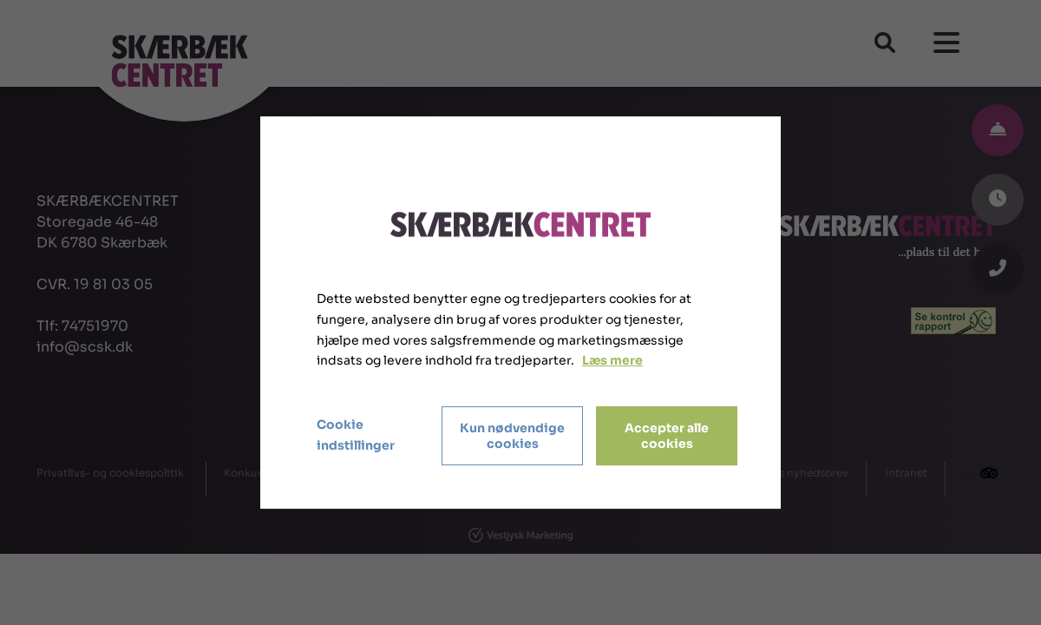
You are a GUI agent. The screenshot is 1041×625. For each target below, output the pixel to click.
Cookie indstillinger (356, 435)
